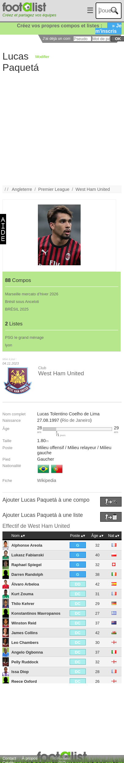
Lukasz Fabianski (27, 555)
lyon (8, 345)
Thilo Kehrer (22, 603)
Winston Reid (23, 623)
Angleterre (22, 189)
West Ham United (92, 189)
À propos (29, 758)
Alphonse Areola (26, 545)
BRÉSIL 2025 (17, 309)
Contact (9, 758)
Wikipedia (46, 480)
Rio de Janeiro (76, 420)
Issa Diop (20, 671)
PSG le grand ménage (24, 337)
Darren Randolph (27, 574)
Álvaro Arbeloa (25, 584)
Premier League (53, 189)
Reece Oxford (24, 681)
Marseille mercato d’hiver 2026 (31, 294)
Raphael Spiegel (26, 564)
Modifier (42, 56)
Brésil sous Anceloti (22, 301)
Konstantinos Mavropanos (35, 613)
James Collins (24, 633)
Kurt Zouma (22, 594)
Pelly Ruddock (24, 662)
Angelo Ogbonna (27, 652)
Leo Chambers (24, 642)
